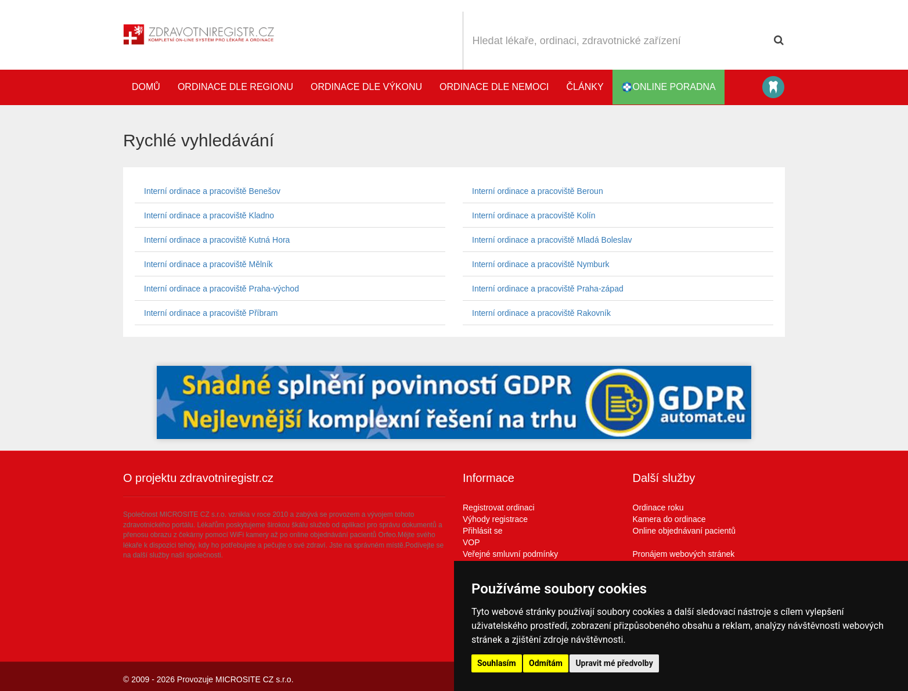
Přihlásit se (482, 530)
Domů (146, 87)
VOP (471, 542)
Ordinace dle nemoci (494, 87)
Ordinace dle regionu (235, 87)
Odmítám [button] (546, 663)
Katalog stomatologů (773, 87)
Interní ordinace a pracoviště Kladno (209, 215)
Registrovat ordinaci (499, 507)
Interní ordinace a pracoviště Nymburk (541, 264)
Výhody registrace (495, 519)
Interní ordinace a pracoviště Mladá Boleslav (552, 239)
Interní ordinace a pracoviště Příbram (211, 313)
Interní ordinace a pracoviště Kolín (533, 215)
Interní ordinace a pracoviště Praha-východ (221, 288)
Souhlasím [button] (496, 663)
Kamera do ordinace (669, 519)
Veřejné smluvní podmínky (510, 554)
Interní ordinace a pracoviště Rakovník (541, 313)
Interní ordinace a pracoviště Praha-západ (548, 288)
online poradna (668, 87)
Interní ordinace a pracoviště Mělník (208, 264)
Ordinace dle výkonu (366, 87)
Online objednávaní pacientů (684, 530)
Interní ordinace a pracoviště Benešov (212, 191)
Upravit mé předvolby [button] (614, 663)
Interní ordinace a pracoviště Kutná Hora (217, 239)
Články (585, 87)
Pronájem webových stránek (684, 554)
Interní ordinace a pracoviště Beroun (537, 191)
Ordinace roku (658, 507)
